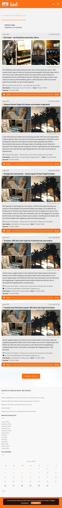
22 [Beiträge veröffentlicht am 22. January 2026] (30, 481)
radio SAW (6, 34)
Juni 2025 (4, 437)
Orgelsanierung (34, 288)
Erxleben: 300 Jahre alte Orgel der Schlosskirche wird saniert (28, 241)
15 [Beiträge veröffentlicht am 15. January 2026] (30, 477)
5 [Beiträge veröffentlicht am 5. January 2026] (5, 473)
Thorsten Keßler (42, 88)
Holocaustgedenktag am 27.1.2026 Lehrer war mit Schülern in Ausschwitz (23, 397)
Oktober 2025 (6, 428)
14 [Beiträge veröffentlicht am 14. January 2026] (22, 477)
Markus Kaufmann (25, 88)
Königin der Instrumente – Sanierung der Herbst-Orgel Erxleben (29, 174)
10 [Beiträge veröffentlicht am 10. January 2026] (47, 473)
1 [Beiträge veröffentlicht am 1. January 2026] (30, 469)
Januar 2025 (5, 448)
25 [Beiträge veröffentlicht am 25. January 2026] (56, 481)
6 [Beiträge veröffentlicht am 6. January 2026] (13, 473)
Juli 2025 (4, 435)
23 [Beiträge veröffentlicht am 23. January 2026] (39, 481)
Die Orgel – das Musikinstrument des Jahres (21, 37)
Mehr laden (31, 376)
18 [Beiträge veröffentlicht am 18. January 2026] (56, 477)
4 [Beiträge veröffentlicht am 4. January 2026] (55, 469)
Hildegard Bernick (35, 157)
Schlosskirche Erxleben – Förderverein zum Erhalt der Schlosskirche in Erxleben (28, 155)
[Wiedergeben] (4, 95)
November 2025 (6, 426)
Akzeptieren (35, 503)
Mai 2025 (4, 439)
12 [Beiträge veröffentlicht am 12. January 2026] (5, 477)
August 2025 (5, 433)
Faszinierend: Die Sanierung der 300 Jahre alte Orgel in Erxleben (29, 307)
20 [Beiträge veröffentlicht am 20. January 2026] (13, 481)
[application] (31, 94)
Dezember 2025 (6, 424)
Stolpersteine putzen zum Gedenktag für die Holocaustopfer (19, 411)
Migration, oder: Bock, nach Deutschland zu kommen (17, 404)
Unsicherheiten (6, 408)
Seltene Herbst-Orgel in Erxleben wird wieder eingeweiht (27, 104)
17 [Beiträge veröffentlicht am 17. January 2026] (47, 477)
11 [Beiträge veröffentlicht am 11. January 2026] (56, 473)
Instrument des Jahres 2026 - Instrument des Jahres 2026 (21, 85)
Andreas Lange (14, 88)
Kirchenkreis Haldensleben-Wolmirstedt (17, 288)
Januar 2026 (5, 422)
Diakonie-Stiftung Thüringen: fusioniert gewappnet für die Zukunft (20, 401)
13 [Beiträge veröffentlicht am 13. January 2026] (13, 477)
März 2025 (5, 444)
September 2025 (6, 430)
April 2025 (5, 442)
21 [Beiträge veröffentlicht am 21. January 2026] (22, 481)
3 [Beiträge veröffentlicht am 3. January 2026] (47, 469)
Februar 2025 (6, 446)
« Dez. (3, 491)
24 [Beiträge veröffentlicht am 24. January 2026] (47, 481)
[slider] (32, 94)
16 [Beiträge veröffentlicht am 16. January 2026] (39, 477)
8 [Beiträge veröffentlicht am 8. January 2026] (30, 473)
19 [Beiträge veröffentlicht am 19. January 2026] (5, 481)
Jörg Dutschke (14, 157)
